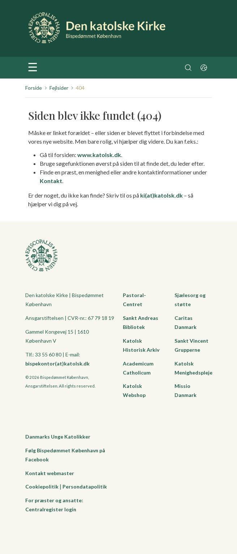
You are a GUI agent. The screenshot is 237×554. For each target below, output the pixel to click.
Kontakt (51, 180)
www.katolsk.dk (99, 154)
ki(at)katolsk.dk (161, 195)
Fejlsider (58, 88)
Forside (33, 88)
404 (80, 88)
